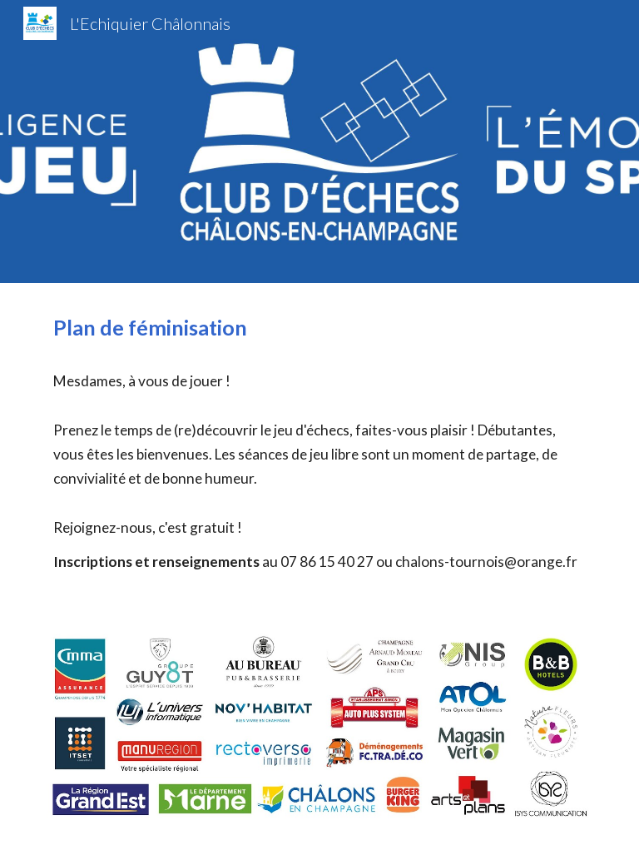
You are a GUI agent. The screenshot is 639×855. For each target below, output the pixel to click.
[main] (319, 441)
